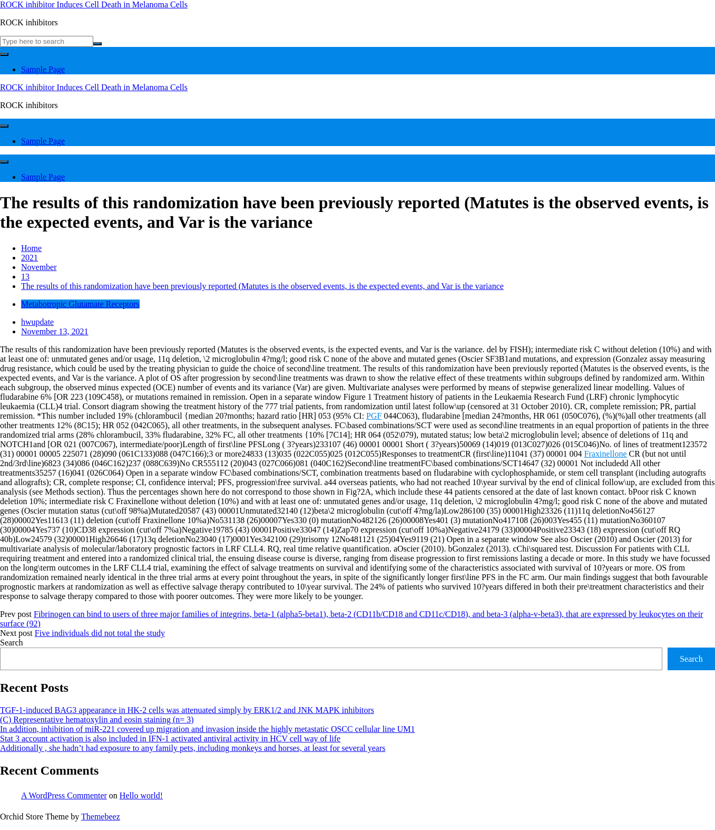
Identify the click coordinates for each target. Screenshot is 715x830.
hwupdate (37, 321)
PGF (373, 415)
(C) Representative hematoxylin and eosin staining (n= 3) (97, 719)
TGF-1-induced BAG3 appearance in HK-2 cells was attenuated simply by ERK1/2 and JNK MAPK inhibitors (187, 710)
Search (11, 642)
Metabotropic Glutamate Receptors (80, 304)
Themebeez (100, 816)
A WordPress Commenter (64, 795)
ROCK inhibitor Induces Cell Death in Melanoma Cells (94, 4)
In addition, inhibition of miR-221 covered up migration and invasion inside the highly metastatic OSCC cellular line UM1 (207, 729)
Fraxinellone (605, 453)
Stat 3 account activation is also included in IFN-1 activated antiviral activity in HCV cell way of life (170, 738)
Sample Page (43, 69)
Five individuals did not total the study (100, 633)
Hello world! (141, 795)
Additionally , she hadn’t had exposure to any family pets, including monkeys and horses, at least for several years (193, 748)
